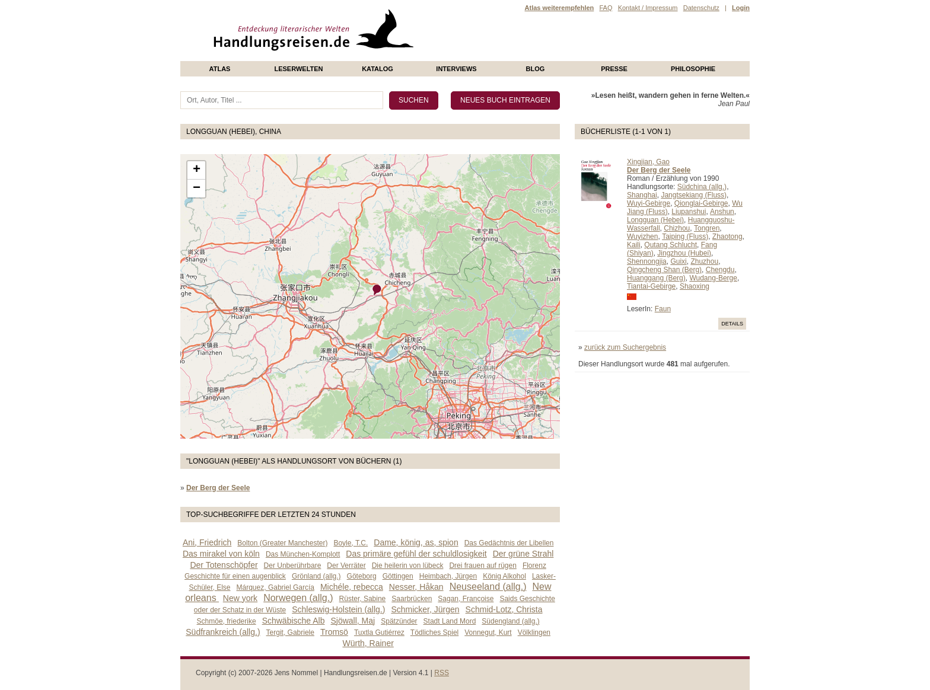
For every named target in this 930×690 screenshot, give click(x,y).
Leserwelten (298, 68)
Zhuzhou (704, 261)
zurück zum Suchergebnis (625, 347)
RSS (441, 673)
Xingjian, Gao (648, 162)
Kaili (634, 245)
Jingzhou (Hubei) (684, 253)
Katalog (377, 68)
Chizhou (677, 228)
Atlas (220, 68)
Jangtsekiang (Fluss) (694, 195)
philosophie (693, 68)
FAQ (605, 7)
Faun (663, 309)
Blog (535, 68)
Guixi (678, 261)
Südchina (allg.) (702, 187)
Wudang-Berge (713, 278)
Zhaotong (727, 236)
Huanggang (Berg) (656, 278)
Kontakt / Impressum (648, 7)
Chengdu (720, 270)
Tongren (706, 228)
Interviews (456, 68)
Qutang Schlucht (670, 245)
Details (732, 324)
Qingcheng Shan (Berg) (664, 270)
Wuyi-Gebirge (648, 203)
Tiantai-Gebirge (651, 286)
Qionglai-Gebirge (701, 203)
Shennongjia (647, 261)
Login (741, 7)
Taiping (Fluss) (685, 236)
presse (614, 68)
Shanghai (642, 195)
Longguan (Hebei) (655, 220)
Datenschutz (701, 7)
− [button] (196, 188)
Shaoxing (694, 286)
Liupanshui (688, 211)
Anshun (722, 211)
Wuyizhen (642, 236)
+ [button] (196, 170)
